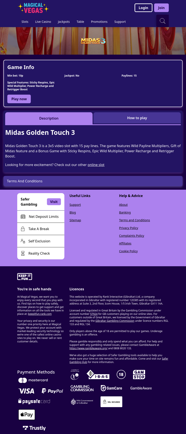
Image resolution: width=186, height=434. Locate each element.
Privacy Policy (128, 228)
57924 (94, 314)
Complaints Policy (131, 236)
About (123, 205)
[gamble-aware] (40, 277)
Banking (125, 212)
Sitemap (75, 220)
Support (75, 205)
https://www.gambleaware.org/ (89, 348)
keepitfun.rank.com (40, 314)
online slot (96, 164)
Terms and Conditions (134, 220)
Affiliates (125, 243)
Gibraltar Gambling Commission (114, 321)
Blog (73, 212)
